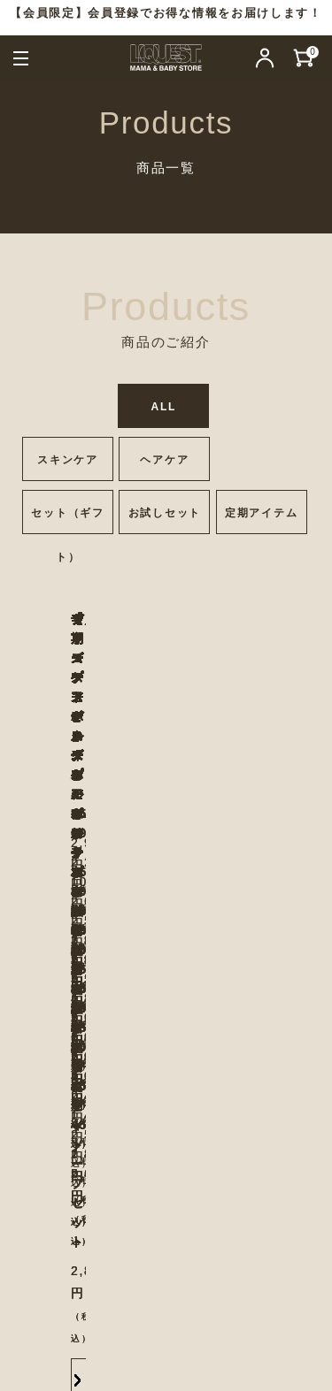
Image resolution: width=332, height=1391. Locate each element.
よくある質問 (71, 1294)
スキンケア (67, 460)
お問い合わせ (119, 1249)
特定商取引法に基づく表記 (224, 1294)
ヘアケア (164, 460)
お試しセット (164, 513)
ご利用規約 (249, 1271)
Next (298, 797)
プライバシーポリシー (113, 1271)
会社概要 (224, 1249)
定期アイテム (261, 513)
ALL (163, 407)
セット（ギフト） (67, 520)
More (106, 964)
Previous (28, 797)
